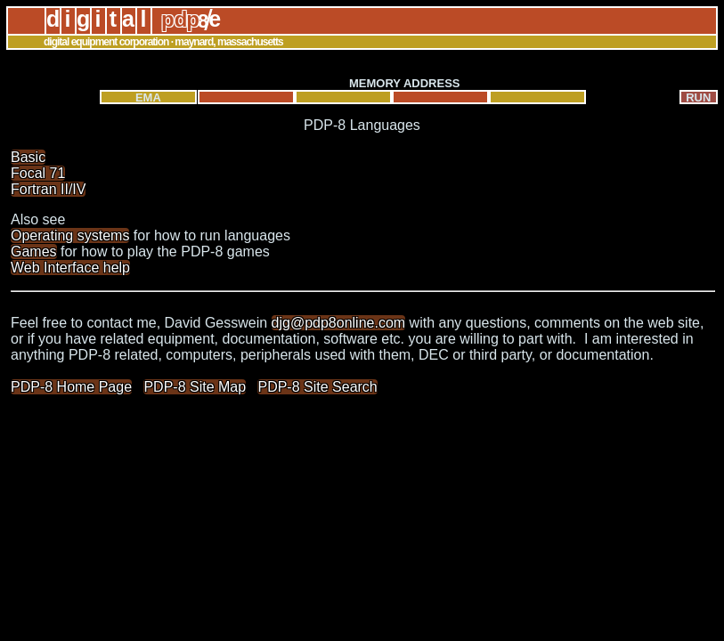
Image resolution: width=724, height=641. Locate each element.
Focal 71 (38, 173)
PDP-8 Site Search (317, 386)
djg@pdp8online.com (339, 322)
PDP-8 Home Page (71, 386)
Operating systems (70, 235)
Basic (28, 157)
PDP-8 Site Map (194, 386)
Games (34, 251)
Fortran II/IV (48, 189)
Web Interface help (70, 267)
